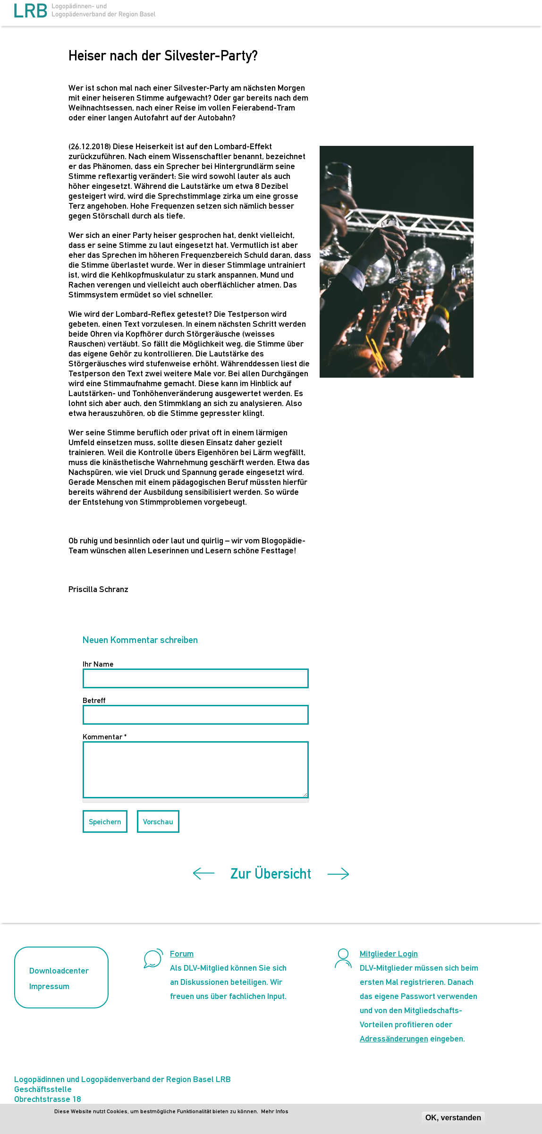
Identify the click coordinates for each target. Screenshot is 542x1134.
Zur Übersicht (270, 873)
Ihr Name (98, 664)
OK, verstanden (453, 1118)
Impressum (49, 986)
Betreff (94, 700)
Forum (182, 953)
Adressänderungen (394, 1038)
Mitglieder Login (389, 953)
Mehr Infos (274, 1111)
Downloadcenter (59, 970)
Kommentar (105, 736)
